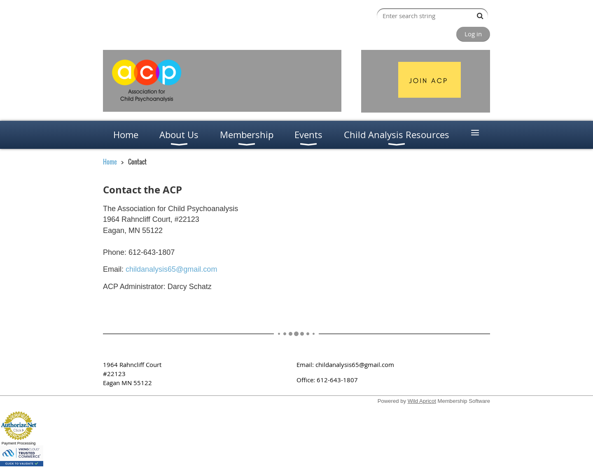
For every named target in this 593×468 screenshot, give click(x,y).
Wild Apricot (422, 401)
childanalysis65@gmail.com (171, 269)
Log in (473, 34)
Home (110, 161)
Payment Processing (19, 443)
